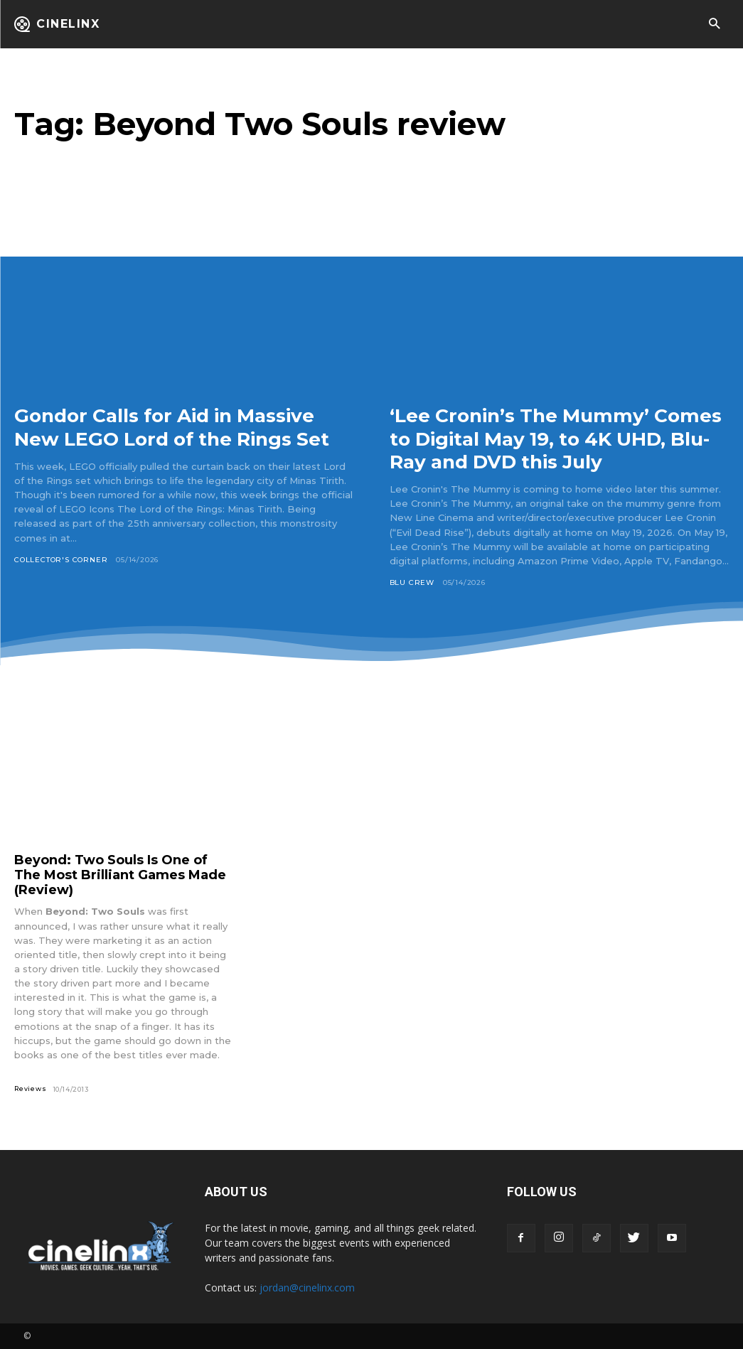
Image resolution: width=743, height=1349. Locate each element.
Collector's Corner (60, 559)
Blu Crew (412, 582)
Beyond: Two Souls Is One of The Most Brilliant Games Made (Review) (120, 874)
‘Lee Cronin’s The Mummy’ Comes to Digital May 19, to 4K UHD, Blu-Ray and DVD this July (553, 438)
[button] (714, 24)
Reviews (30, 1088)
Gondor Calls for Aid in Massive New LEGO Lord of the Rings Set (182, 426)
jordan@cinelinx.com (307, 1287)
